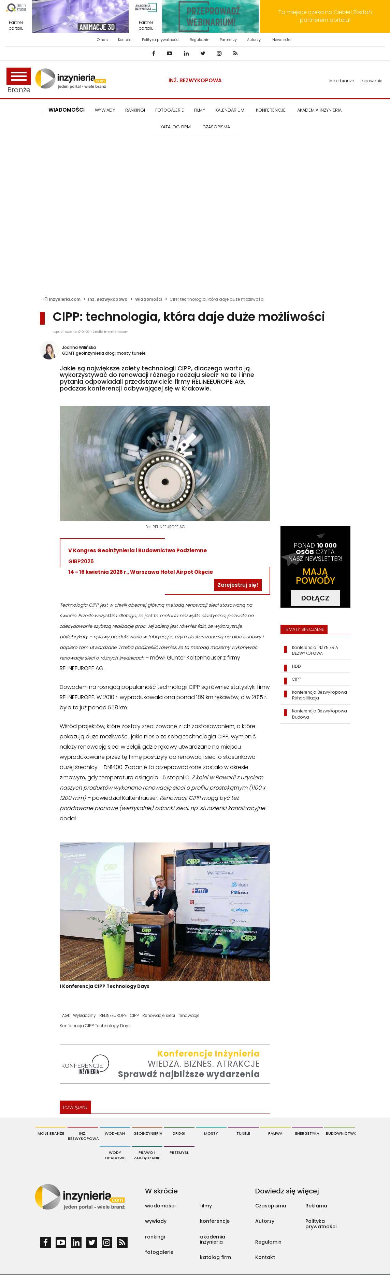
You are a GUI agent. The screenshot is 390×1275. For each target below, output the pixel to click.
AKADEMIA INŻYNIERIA (319, 110)
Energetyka (307, 1133)
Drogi (179, 1133)
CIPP (134, 1015)
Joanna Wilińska (79, 347)
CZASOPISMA (216, 127)
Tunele (243, 1133)
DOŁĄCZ (315, 598)
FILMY (199, 110)
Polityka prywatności (160, 39)
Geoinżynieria (147, 1133)
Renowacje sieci (158, 1015)
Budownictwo (340, 1133)
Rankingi (135, 110)
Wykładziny (84, 1015)
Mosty (211, 1133)
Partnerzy (228, 39)
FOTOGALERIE (169, 110)
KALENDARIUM (229, 110)
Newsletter (282, 39)
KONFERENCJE (271, 110)
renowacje (189, 1015)
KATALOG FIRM (175, 127)
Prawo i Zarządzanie (147, 1155)
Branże (18, 81)
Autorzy (254, 39)
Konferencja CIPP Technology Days (95, 1026)
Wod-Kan (115, 1133)
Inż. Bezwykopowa (195, 80)
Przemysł (179, 1152)
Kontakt (125, 39)
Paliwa (275, 1133)
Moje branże (341, 81)
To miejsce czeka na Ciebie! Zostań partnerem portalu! (325, 16)
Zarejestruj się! (238, 585)
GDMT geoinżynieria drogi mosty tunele (104, 353)
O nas (102, 39)
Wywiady (105, 110)
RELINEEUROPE (113, 1015)
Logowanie (371, 81)
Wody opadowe (115, 1155)
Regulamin (200, 39)
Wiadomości (66, 109)
